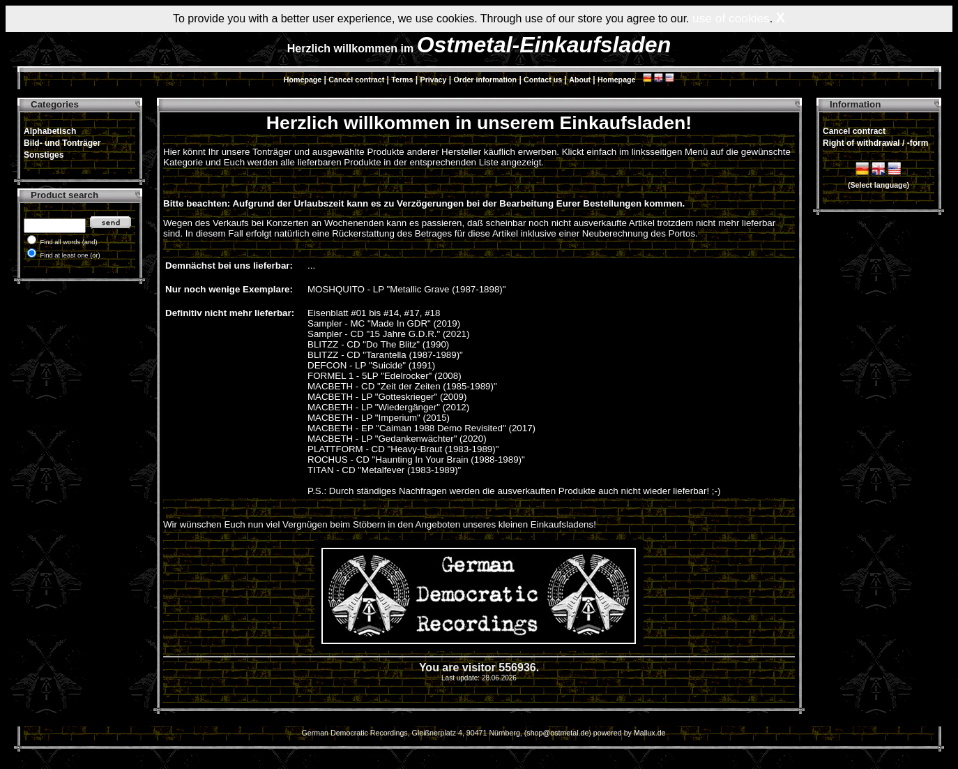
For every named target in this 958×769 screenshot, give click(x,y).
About (580, 79)
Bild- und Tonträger (62, 143)
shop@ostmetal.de (557, 733)
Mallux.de (650, 733)
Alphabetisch (50, 131)
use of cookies (731, 18)
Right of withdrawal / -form (875, 143)
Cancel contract (356, 79)
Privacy (433, 79)
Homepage (302, 79)
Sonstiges (43, 155)
